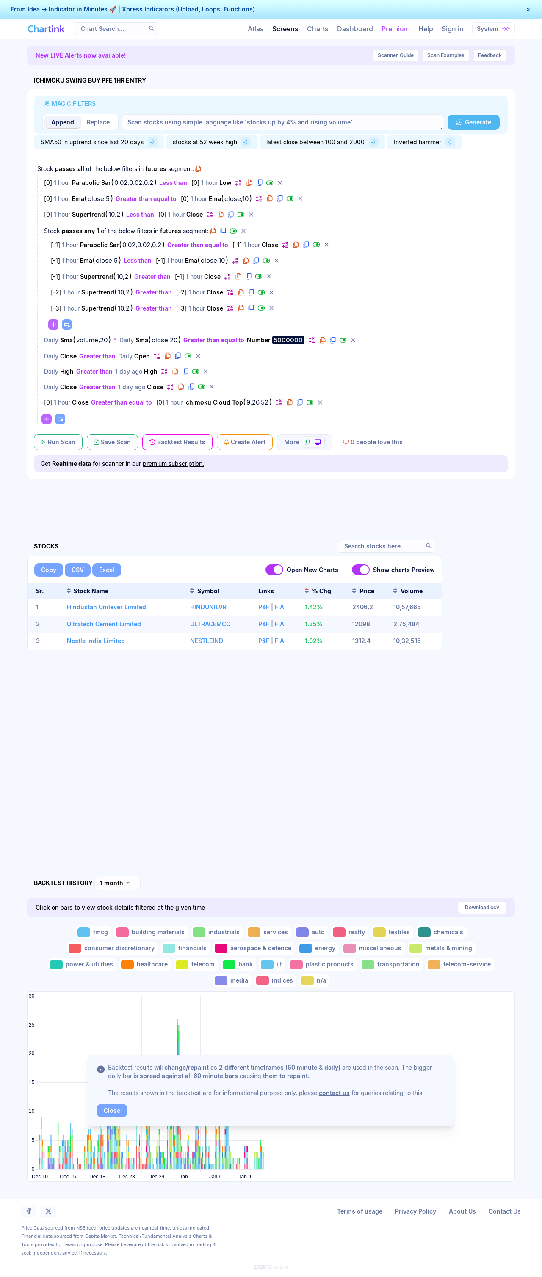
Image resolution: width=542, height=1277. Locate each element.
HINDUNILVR (208, 607)
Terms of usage (359, 1211)
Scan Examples (446, 55)
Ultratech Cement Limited (104, 623)
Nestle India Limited (96, 640)
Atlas (256, 29)
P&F (263, 607)
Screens (285, 29)
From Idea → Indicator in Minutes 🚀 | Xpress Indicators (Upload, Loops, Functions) (133, 9)
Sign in (453, 29)
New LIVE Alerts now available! (81, 55)
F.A (279, 607)
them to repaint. (286, 1075)
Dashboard (355, 29)
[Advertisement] (271, 500)
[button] (528, 9)
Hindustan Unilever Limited (106, 607)
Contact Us (505, 1211)
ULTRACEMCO (210, 623)
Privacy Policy (415, 1211)
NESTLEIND (206, 640)
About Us (462, 1211)
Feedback (490, 55)
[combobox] (117, 883)
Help (425, 29)
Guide (396, 55)
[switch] (274, 569)
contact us (334, 1092)
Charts (318, 29)
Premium (396, 29)
